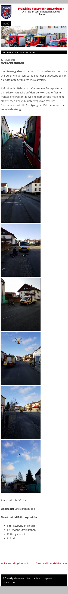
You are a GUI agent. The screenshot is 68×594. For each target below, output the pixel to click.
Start (17, 52)
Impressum (49, 578)
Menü (6, 23)
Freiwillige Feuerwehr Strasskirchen (41, 11)
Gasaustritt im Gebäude (51, 563)
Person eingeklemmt (14, 563)
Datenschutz (9, 582)
